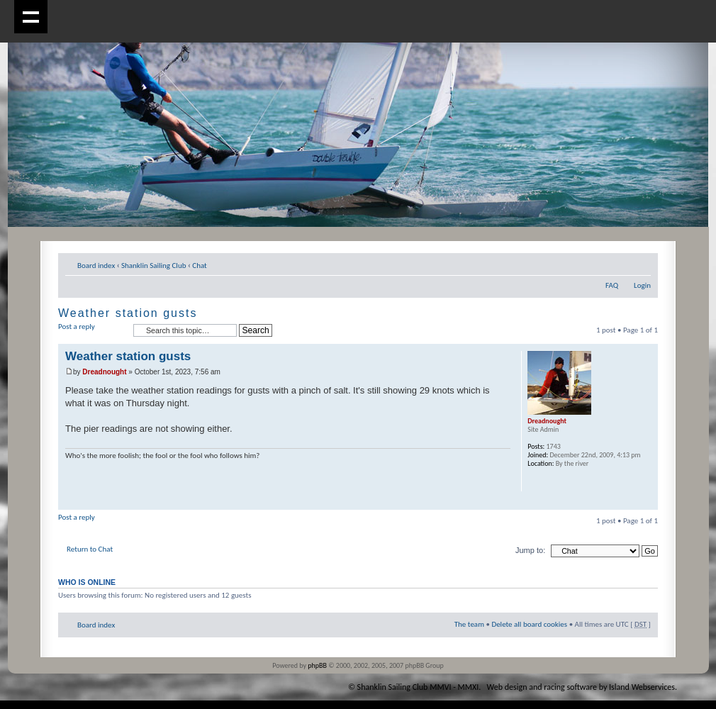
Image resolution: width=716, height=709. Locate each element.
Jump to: (530, 550)
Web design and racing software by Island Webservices (581, 687)
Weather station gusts (127, 313)
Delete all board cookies (529, 624)
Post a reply (92, 331)
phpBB (317, 665)
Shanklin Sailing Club (153, 265)
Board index (96, 265)
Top (647, 502)
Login (642, 285)
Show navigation (30, 16)
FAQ (611, 285)
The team (469, 624)
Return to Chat (90, 549)
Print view (619, 263)
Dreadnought (104, 372)
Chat (199, 265)
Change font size (640, 263)
